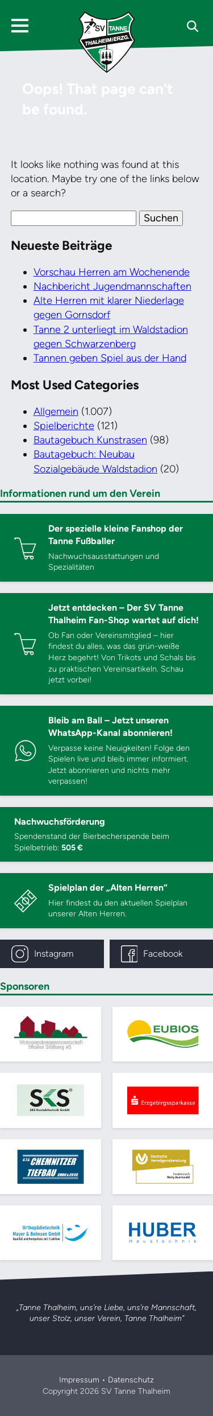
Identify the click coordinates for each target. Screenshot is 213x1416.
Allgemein (56, 411)
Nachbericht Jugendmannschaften (112, 286)
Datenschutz (131, 1380)
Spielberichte (64, 425)
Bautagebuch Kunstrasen (90, 440)
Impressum (79, 1380)
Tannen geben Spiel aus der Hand (110, 358)
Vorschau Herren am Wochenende (112, 272)
